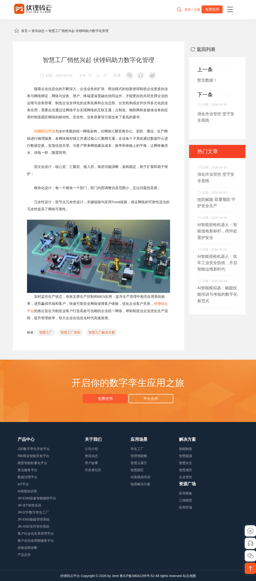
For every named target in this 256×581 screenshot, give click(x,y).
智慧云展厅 (139, 462)
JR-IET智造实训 (29, 505)
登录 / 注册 (190, 10)
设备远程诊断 (27, 547)
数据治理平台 (27, 476)
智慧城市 (185, 469)
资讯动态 (38, 31)
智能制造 (185, 448)
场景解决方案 (140, 483)
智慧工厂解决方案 (102, 332)
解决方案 (187, 439)
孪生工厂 (137, 448)
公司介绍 (91, 448)
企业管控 (185, 476)
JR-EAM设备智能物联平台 (37, 498)
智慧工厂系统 (70, 332)
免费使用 (105, 398)
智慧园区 (137, 469)
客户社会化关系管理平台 (36, 533)
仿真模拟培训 (140, 476)
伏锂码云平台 (70, 575)
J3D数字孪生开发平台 (34, 448)
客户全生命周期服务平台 (36, 540)
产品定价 (24, 554)
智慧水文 (185, 462)
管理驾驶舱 (139, 455)
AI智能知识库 (27, 491)
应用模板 (185, 493)
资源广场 (187, 483)
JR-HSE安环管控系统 (33, 526)
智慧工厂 (45, 332)
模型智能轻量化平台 (32, 462)
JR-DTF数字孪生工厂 (33, 512)
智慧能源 (185, 455)
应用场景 (139, 439)
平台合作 (150, 398)
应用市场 (185, 507)
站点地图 (189, 575)
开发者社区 (93, 469)
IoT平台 (23, 483)
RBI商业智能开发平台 (33, 455)
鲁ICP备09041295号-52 (137, 575)
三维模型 (185, 500)
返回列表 (202, 49)
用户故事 (91, 462)
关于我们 (93, 439)
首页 (24, 31)
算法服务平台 (27, 469)
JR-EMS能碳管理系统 (34, 519)
